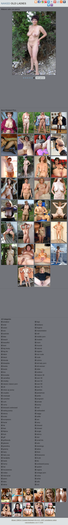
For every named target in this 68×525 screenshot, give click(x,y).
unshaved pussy (42, 464)
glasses (5, 443)
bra (3, 372)
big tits (4, 351)
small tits (39, 440)
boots (4, 369)
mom (38, 342)
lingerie (38, 328)
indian (4, 473)
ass (3, 331)
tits (37, 461)
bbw (3, 337)
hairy (4, 452)
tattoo (38, 449)
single (38, 431)
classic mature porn (9, 384)
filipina (4, 431)
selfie (38, 416)
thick (37, 452)
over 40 (38, 378)
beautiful (5, 342)
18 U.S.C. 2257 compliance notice (45, 520)
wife (37, 482)
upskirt (38, 467)
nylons (38, 360)
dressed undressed (9, 408)
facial (4, 422)
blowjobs (5, 363)
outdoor (39, 372)
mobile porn (40, 337)
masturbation (41, 331)
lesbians (39, 325)
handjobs (5, 458)
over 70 (38, 387)
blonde (4, 360)
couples (5, 393)
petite (38, 396)
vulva (38, 476)
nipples (38, 351)
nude (38, 357)
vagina (38, 470)
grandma (5, 446)
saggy (38, 413)
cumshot (5, 399)
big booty (5, 348)
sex (37, 419)
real (37, 408)
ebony (4, 413)
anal (3, 325)
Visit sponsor (40, 78)
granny (4, 449)
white (38, 479)
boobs (4, 366)
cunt (3, 402)
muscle (38, 345)
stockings (39, 446)
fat (3, 425)
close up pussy (7, 390)
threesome (40, 455)
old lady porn (40, 363)
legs (37, 322)
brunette (5, 375)
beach (4, 339)
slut (37, 437)
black (4, 357)
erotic (4, 416)
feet (3, 428)
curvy (4, 405)
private (38, 402)
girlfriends (5, 440)
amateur (5, 322)
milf (37, 334)
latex (4, 482)
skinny (38, 434)
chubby (4, 381)
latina (4, 484)
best (3, 345)
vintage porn (40, 473)
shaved (38, 425)
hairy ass (5, 455)
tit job (38, 458)
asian (4, 328)
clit (3, 387)
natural (38, 348)
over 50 (38, 381)
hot (3, 467)
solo (37, 443)
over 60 (38, 384)
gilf (3, 437)
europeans (6, 419)
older (38, 369)
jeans (4, 479)
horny (4, 464)
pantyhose (40, 393)
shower (38, 428)
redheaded (40, 411)
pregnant (39, 399)
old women (40, 366)
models (38, 339)
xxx (37, 484)
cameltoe (5, 378)
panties (38, 390)
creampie (5, 396)
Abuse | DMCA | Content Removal (22, 520)
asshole (5, 334)
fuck (3, 434)
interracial (5, 476)
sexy (37, 422)
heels (4, 461)
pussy (38, 405)
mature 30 (39, 375)
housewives (6, 470)
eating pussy (6, 411)
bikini (4, 354)
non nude (39, 354)
